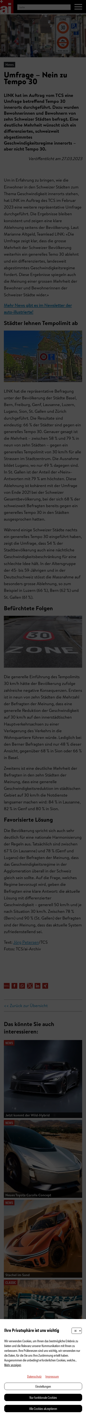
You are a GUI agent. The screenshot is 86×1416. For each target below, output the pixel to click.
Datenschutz (34, 1376)
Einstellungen (43, 1386)
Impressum (52, 1376)
